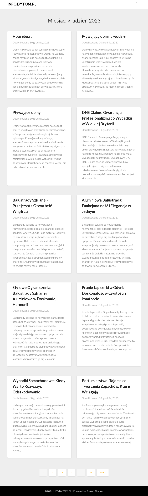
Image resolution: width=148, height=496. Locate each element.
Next (103, 472)
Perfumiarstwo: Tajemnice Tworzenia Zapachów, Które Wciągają (106, 386)
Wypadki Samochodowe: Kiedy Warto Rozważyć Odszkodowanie (39, 386)
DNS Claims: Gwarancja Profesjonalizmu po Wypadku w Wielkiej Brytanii (107, 118)
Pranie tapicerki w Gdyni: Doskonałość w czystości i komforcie (104, 293)
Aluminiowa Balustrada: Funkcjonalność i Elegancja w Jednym (106, 206)
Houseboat (22, 36)
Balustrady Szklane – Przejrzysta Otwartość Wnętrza (32, 206)
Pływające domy (27, 112)
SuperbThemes (95, 491)
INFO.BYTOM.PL (21, 4)
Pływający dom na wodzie (104, 36)
